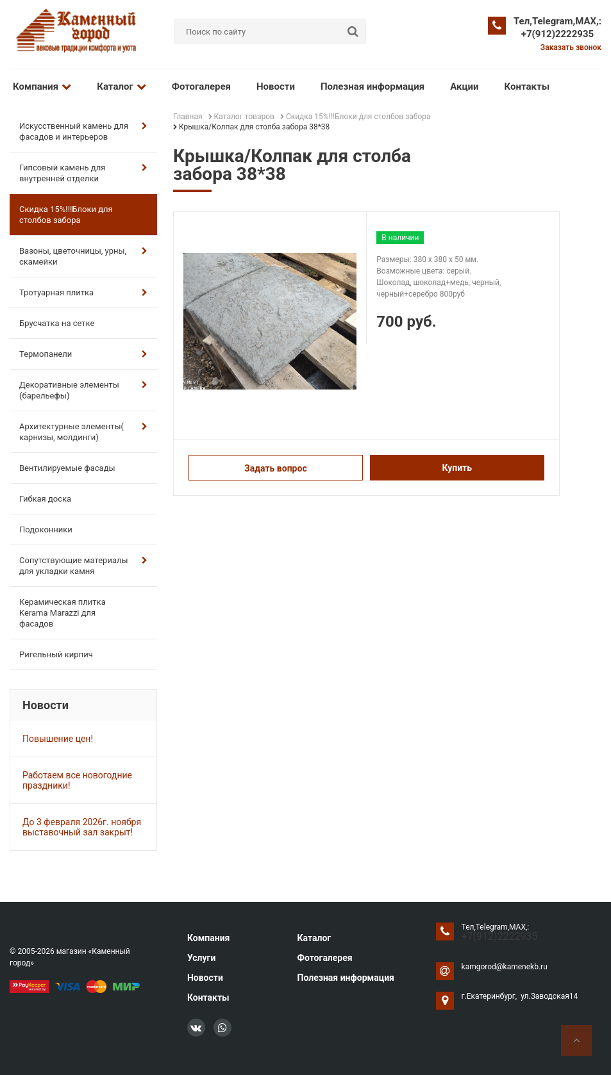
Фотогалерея (201, 86)
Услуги (201, 958)
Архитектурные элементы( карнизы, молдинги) (83, 432)
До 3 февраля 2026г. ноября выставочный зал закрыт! (81, 827)
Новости (275, 86)
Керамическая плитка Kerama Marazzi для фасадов (62, 612)
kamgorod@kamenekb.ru (505, 966)
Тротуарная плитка (83, 292)
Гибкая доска (45, 499)
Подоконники (45, 529)
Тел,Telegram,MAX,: (557, 21)
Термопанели (83, 354)
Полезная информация (372, 86)
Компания (42, 86)
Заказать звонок (570, 47)
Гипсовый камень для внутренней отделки (83, 173)
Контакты (527, 86)
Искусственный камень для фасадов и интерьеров (83, 131)
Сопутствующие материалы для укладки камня (83, 565)
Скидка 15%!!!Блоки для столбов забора (66, 214)
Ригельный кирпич (56, 654)
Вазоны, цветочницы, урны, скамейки (83, 256)
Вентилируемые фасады (67, 468)
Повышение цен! (57, 739)
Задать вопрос (275, 468)
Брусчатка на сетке (56, 323)
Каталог (121, 86)
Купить (457, 468)
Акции (464, 86)
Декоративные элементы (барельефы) (83, 390)
